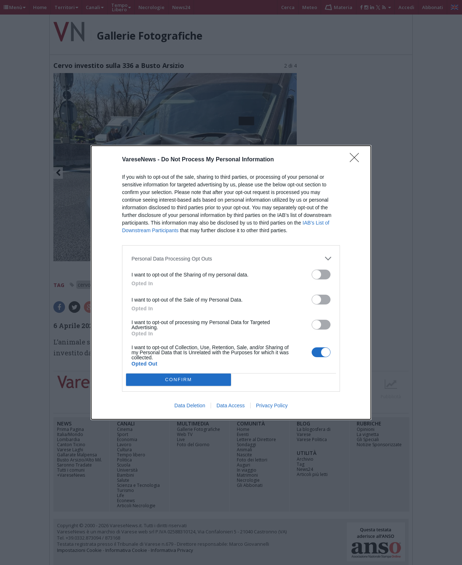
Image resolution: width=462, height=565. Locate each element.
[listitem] (231, 258)
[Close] (357, 160)
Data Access (230, 405)
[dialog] (231, 282)
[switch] (321, 274)
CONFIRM (178, 380)
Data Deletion (189, 405)
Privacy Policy (272, 405)
